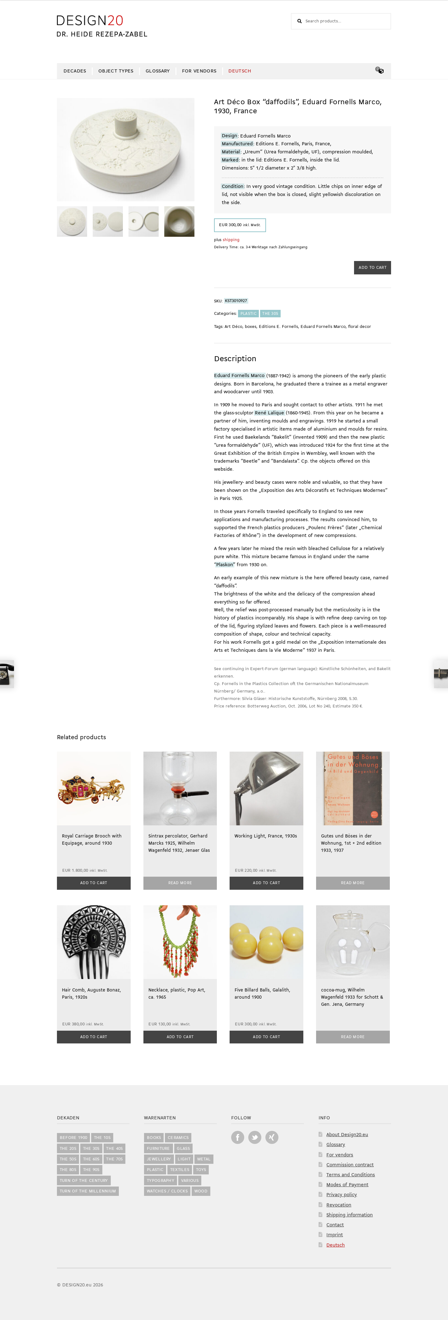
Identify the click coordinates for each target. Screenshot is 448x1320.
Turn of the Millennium (88, 1190)
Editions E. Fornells (278, 326)
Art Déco (233, 326)
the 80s (68, 1169)
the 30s (270, 314)
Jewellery (159, 1158)
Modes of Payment (347, 1184)
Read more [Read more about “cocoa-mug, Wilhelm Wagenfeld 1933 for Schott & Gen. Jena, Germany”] (353, 1036)
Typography (160, 1180)
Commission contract (350, 1163)
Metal (204, 1158)
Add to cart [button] (93, 882)
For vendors (199, 71)
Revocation (338, 1203)
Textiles (179, 1169)
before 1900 (73, 1137)
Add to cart (372, 268)
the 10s (102, 1137)
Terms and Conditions (350, 1173)
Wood (201, 1190)
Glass (183, 1147)
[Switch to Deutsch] (239, 71)
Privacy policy (341, 1194)
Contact (335, 1223)
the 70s (114, 1158)
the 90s (91, 1169)
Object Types (115, 71)
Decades (74, 71)
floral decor (359, 326)
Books (154, 1137)
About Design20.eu (347, 1133)
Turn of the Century (84, 1180)
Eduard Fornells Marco (323, 326)
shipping (231, 240)
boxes (250, 326)
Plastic (248, 314)
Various (189, 1180)
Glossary (158, 71)
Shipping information (349, 1213)
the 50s (68, 1158)
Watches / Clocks (167, 1190)
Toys (201, 1169)
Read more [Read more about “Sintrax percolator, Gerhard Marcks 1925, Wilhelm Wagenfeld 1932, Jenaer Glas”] (180, 882)
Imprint (334, 1234)
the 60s (91, 1158)
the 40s (114, 1147)
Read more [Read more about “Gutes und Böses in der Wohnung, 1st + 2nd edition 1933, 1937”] (353, 882)
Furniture (158, 1147)
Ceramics (178, 1137)
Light (184, 1158)
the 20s (68, 1147)
